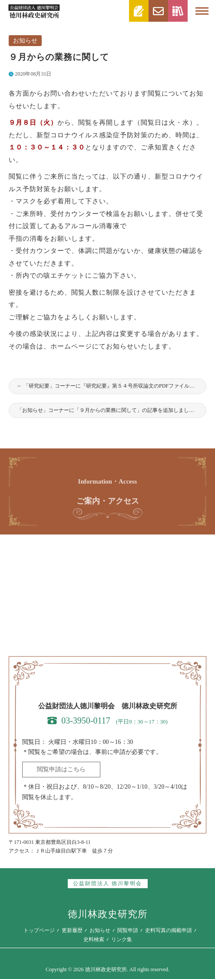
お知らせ (25, 40)
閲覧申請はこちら (61, 769)
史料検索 (93, 939)
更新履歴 (72, 930)
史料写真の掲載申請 (168, 930)
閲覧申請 (127, 930)
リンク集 (121, 939)
